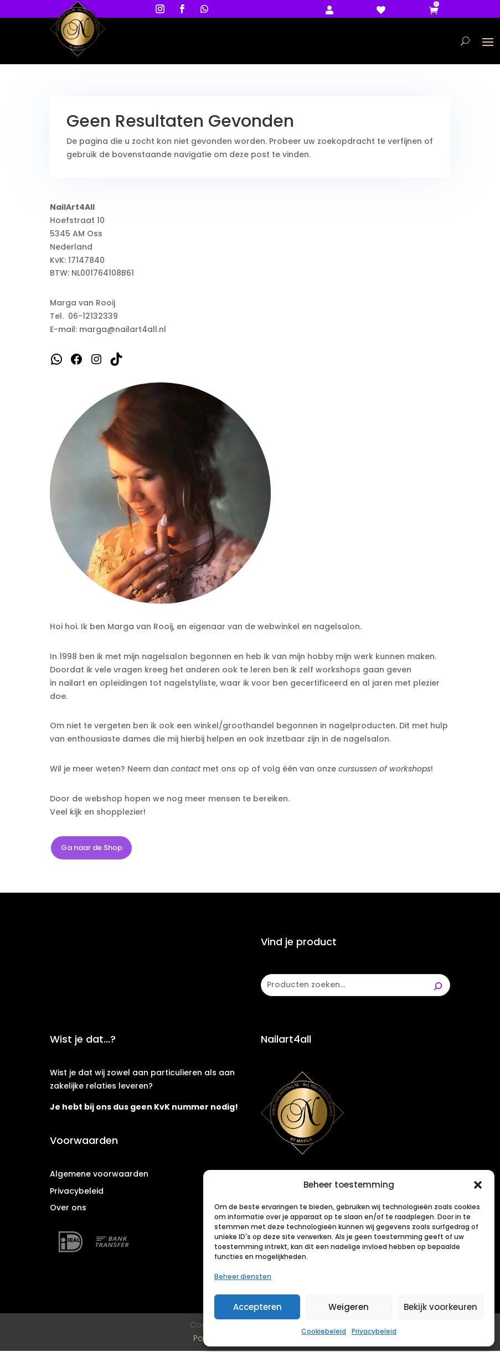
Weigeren (348, 1307)
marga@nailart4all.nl (122, 330)
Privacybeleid (374, 1331)
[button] (477, 1184)
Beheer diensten (242, 1276)
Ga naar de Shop (91, 848)
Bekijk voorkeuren (440, 1307)
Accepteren (257, 1307)
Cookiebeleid (323, 1331)
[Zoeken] (438, 986)
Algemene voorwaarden (99, 1174)
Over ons (68, 1209)
